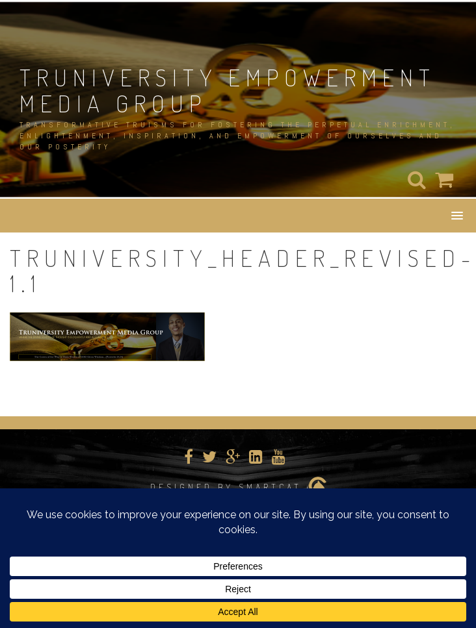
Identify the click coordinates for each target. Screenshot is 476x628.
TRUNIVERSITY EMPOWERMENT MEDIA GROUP (228, 90)
